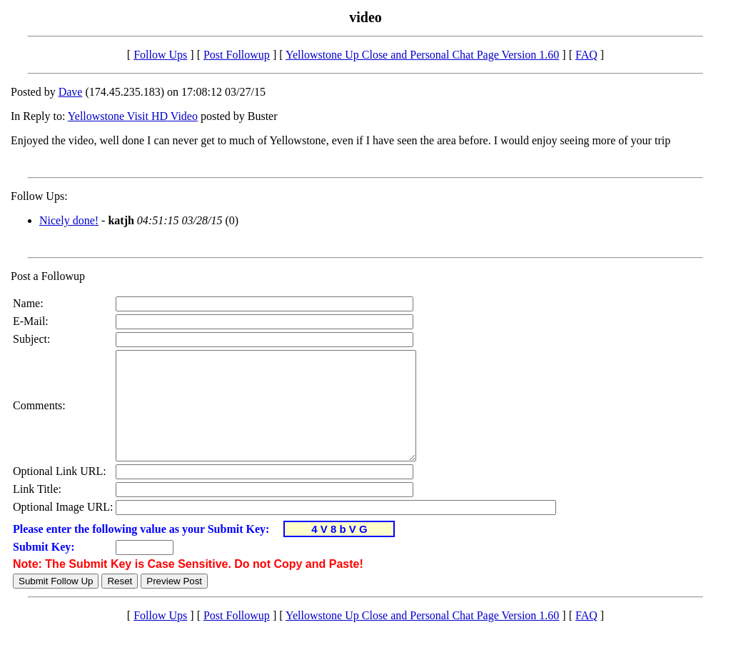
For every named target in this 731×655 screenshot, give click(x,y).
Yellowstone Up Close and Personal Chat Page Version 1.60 (422, 55)
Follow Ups (160, 55)
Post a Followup (48, 276)
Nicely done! (69, 220)
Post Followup (236, 55)
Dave (71, 92)
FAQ (586, 55)
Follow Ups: (39, 196)
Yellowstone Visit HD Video (133, 116)
